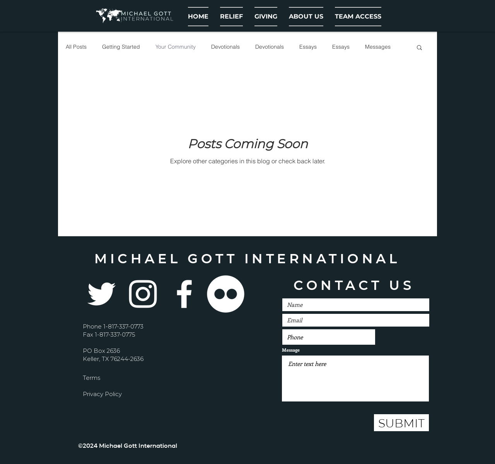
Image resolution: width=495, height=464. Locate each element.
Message (291, 349)
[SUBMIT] (401, 422)
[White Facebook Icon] (184, 294)
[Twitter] (101, 294)
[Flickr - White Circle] (225, 294)
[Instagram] (143, 294)
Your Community (175, 46)
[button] (306, 16)
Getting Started (121, 46)
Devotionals (225, 46)
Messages (378, 46)
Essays (308, 46)
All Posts (76, 46)
